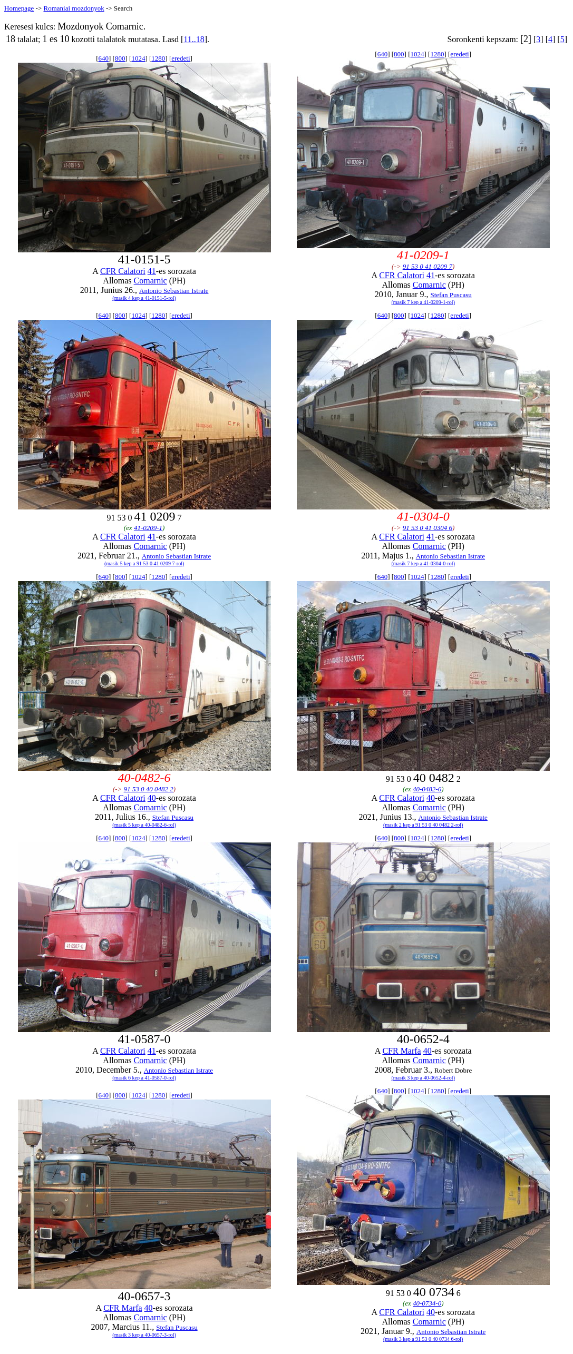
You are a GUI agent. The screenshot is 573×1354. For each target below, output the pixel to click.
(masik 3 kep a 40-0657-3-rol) (144, 1335)
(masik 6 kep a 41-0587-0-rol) (144, 1078)
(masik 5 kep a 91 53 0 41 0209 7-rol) (144, 563)
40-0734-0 (427, 1303)
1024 (138, 58)
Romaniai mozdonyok (73, 8)
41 (152, 271)
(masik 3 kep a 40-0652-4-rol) (423, 1078)
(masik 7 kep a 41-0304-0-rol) (423, 563)
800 (120, 58)
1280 (158, 58)
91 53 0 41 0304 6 (427, 528)
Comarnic (150, 280)
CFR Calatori (122, 271)
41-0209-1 (148, 528)
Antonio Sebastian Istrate (173, 291)
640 (104, 58)
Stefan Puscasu (450, 295)
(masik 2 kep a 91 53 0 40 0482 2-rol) (423, 825)
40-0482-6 (427, 789)
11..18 (193, 39)
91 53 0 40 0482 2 (148, 789)
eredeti (180, 58)
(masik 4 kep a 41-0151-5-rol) (144, 298)
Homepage (19, 8)
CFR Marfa (401, 1050)
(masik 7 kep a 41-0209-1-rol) (423, 302)
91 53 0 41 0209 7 (427, 266)
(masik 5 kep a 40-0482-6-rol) (144, 825)
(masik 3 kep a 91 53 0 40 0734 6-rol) (423, 1339)
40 (152, 797)
